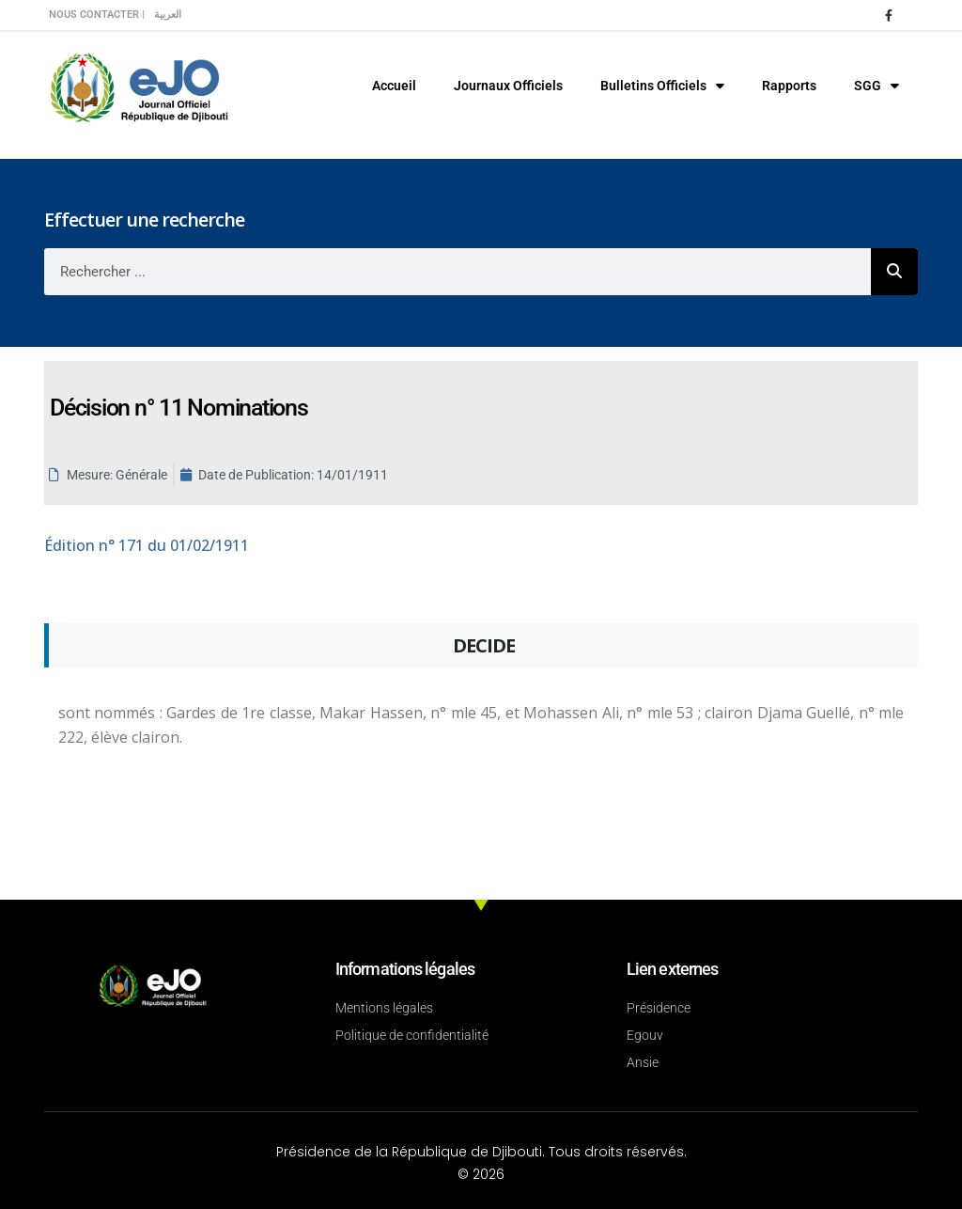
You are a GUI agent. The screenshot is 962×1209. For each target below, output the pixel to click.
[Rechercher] (894, 271)
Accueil (394, 85)
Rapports (789, 85)
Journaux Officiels (508, 85)
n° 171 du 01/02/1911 (146, 545)
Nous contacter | (97, 14)
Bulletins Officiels (662, 86)
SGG (876, 86)
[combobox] (457, 271)
